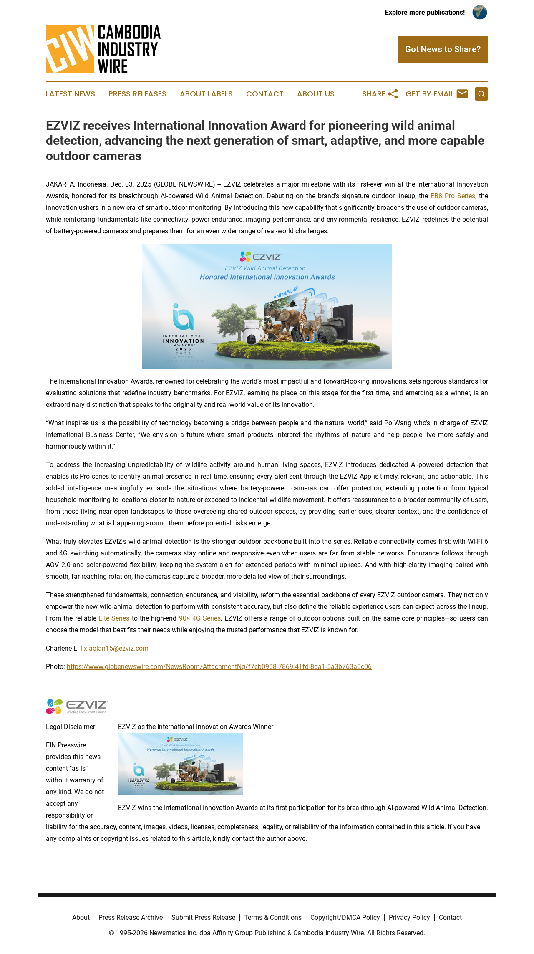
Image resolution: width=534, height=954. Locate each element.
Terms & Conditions (273, 917)
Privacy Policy (409, 917)
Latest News (70, 93)
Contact (265, 93)
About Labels (206, 93)
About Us (316, 93)
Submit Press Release (203, 917)
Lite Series (113, 618)
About (81, 917)
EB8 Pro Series (453, 196)
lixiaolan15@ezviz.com (115, 648)
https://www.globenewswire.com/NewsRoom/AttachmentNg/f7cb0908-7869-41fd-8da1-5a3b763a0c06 (219, 667)
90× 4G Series (200, 618)
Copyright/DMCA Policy (345, 917)
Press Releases (137, 93)
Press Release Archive (130, 917)
